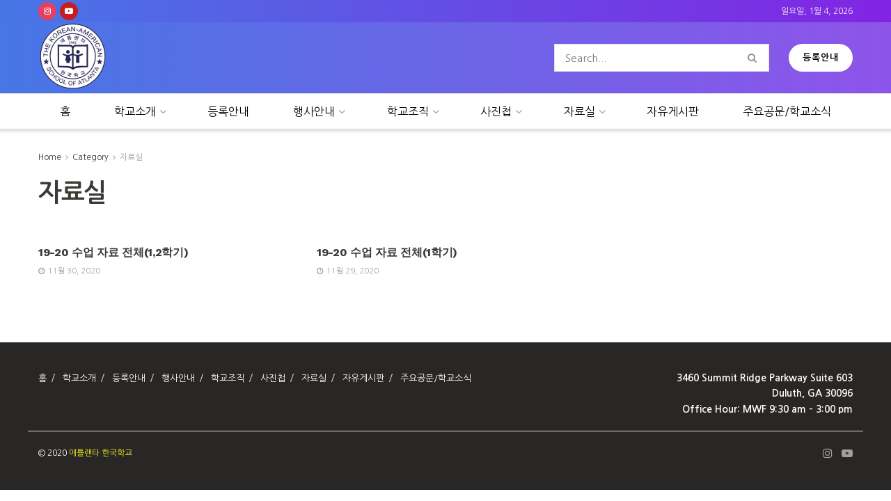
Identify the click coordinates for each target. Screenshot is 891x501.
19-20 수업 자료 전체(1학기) (387, 252)
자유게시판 (673, 111)
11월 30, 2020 (69, 271)
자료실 (579, 111)
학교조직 (408, 111)
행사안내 (314, 111)
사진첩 (496, 111)
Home (49, 157)
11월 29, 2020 (348, 271)
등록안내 (821, 57)
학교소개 (135, 111)
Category (90, 157)
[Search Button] (755, 58)
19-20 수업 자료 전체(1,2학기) (113, 252)
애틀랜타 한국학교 (100, 453)
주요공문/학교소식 (787, 111)
